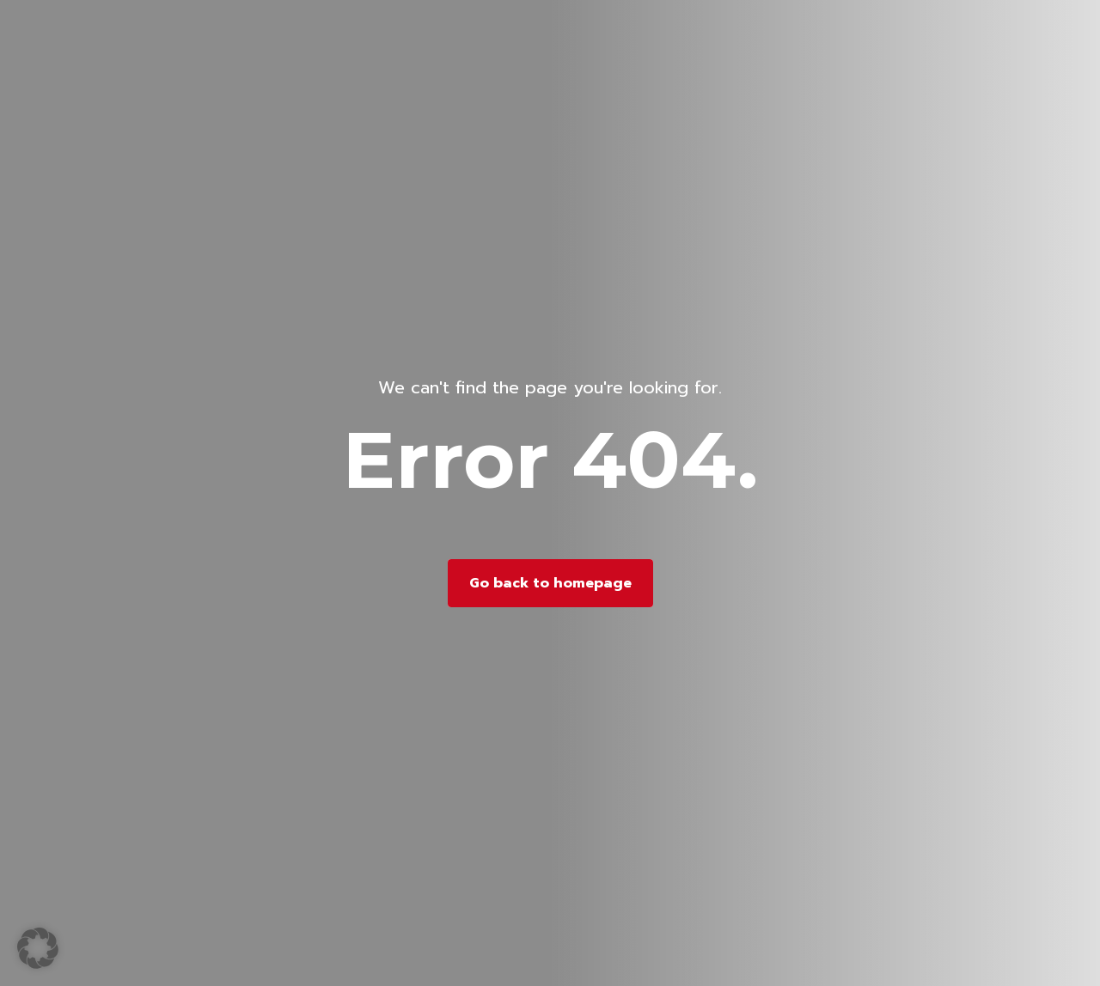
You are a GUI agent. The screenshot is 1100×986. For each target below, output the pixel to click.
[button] (38, 948)
